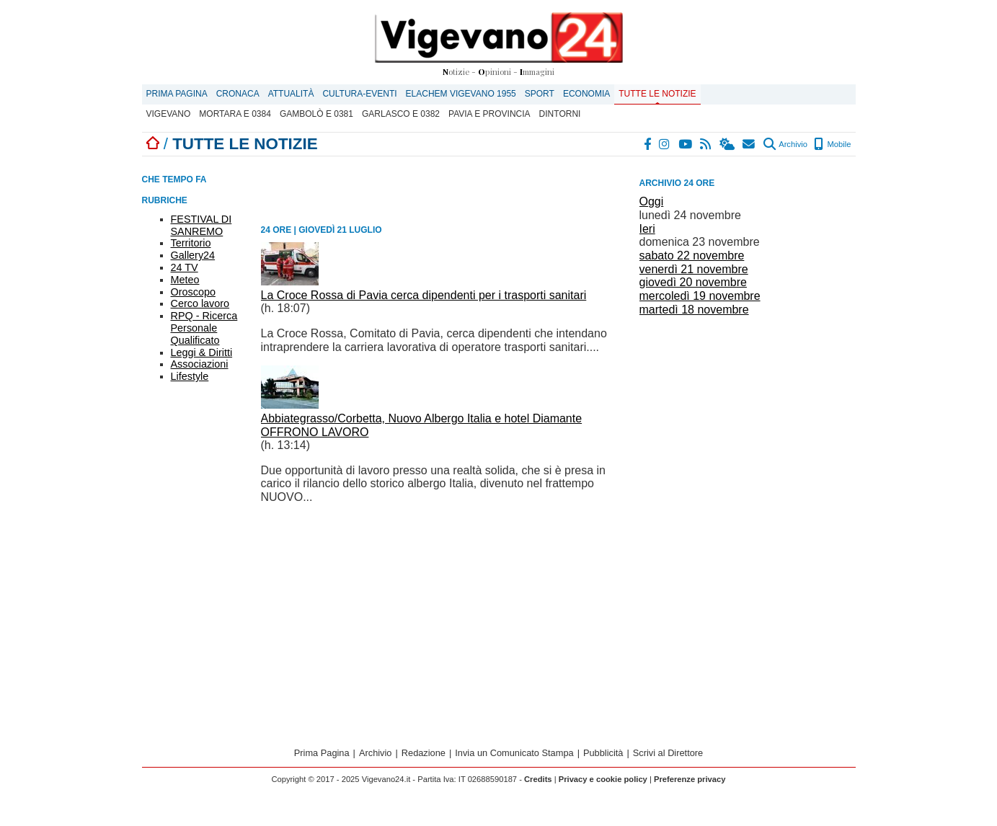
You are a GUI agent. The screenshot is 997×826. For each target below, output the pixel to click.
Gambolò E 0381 (316, 114)
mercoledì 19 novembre (700, 296)
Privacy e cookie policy (603, 779)
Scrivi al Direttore (668, 752)
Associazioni (200, 364)
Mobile (832, 144)
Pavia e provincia (489, 114)
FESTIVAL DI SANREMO (201, 225)
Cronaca (238, 94)
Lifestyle (190, 376)
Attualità (291, 94)
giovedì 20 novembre (693, 282)
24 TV (184, 267)
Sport (539, 94)
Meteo (185, 279)
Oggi (651, 201)
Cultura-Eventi (359, 94)
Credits (538, 779)
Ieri (647, 229)
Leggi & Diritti (202, 352)
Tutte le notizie (657, 94)
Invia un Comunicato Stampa (514, 752)
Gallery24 (193, 255)
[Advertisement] (747, 421)
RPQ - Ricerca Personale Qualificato (204, 328)
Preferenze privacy (690, 779)
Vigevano (168, 114)
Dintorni (560, 114)
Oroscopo (193, 292)
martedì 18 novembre (694, 309)
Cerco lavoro (200, 303)
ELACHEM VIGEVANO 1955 (461, 94)
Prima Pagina (177, 94)
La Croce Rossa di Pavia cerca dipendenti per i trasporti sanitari (424, 295)
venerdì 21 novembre (693, 269)
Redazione (424, 752)
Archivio (785, 144)
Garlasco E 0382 (401, 114)
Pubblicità (603, 752)
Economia (586, 94)
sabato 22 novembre (692, 255)
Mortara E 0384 (235, 114)
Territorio (191, 243)
